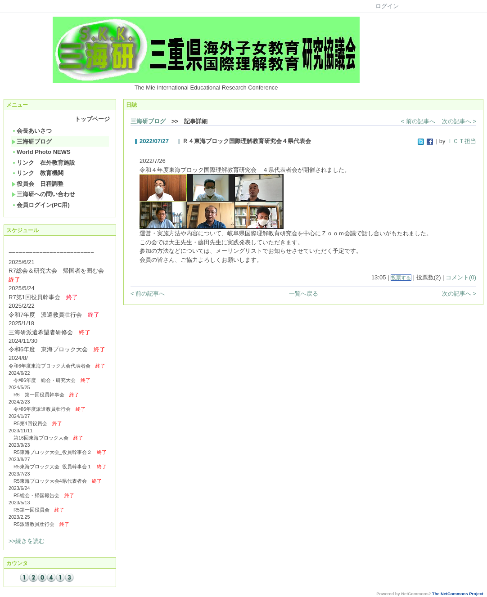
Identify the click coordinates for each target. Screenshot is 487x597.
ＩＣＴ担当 (461, 141)
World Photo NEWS (41, 151)
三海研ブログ (32, 141)
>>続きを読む (27, 541)
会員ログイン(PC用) (41, 205)
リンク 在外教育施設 (43, 162)
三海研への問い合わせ (43, 194)
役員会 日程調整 (37, 183)
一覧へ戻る (303, 293)
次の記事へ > (459, 121)
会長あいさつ (32, 130)
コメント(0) (461, 277)
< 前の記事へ (418, 121)
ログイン (387, 6)
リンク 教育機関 (37, 173)
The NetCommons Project (457, 594)
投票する (401, 277)
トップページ (92, 119)
